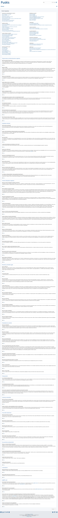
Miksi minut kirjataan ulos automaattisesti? (8, 20)
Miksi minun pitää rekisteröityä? (6, 14)
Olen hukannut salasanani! (6, 19)
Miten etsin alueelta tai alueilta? (34, 31)
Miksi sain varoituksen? (5, 41)
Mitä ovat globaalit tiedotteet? (6, 51)
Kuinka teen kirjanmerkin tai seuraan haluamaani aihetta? (38, 39)
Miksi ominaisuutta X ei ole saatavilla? (35, 48)
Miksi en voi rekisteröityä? (6, 15)
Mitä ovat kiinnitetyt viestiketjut (6, 52)
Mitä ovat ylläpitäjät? (32, 14)
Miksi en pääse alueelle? (5, 39)
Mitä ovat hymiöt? (4, 49)
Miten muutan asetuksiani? (6, 24)
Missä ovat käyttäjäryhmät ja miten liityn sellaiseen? (37, 16)
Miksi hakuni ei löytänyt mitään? (34, 32)
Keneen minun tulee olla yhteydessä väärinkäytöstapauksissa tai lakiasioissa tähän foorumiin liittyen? (43, 50)
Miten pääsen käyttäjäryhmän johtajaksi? (35, 17)
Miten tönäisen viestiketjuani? (6, 44)
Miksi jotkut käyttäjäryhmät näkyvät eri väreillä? (36, 18)
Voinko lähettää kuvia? (5, 50)
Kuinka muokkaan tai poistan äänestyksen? (8, 38)
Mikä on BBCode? (4, 47)
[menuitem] (56, 2)
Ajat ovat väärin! (4, 25)
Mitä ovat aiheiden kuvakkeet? (6, 54)
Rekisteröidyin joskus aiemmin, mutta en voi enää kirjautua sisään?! (11, 18)
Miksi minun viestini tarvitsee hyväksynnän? (8, 43)
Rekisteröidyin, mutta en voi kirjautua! (7, 16)
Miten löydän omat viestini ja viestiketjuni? (36, 35)
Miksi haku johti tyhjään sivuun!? (34, 33)
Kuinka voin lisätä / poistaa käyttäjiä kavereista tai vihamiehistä (39, 28)
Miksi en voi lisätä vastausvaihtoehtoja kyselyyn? (9, 37)
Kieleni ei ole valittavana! (5, 27)
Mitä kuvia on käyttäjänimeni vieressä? (7, 28)
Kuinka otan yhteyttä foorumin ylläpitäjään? (36, 51)
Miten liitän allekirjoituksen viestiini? (7, 35)
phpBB (31, 151)
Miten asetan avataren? (5, 29)
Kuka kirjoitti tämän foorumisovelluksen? (35, 47)
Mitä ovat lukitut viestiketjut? (6, 53)
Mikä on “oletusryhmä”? (33, 19)
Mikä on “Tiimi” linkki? (33, 20)
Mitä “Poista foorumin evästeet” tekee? (7, 21)
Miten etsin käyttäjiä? (33, 34)
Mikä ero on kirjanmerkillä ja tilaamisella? (35, 38)
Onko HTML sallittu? (5, 48)
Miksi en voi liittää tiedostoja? (6, 40)
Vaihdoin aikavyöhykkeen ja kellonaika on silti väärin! (9, 26)
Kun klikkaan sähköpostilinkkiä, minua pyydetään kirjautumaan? (11, 31)
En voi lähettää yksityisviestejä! (34, 23)
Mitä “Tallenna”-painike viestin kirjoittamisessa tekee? (9, 42)
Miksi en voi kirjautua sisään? (6, 17)
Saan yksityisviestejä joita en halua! (34, 24)
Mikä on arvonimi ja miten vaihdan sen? (7, 30)
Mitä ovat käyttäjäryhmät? (33, 15)
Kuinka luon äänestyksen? (5, 36)
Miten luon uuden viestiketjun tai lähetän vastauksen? (9, 34)
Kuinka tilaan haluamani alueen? (34, 40)
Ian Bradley (31, 514)
